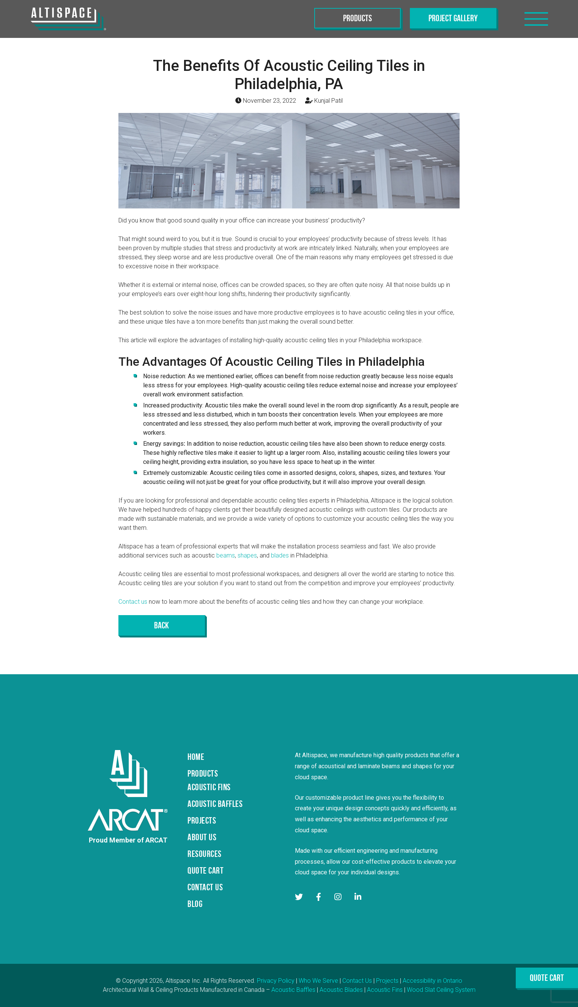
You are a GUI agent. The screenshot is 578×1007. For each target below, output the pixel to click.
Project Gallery (453, 18)
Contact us (132, 601)
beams (225, 555)
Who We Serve (318, 980)
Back (161, 625)
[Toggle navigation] (536, 19)
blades (280, 555)
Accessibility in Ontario (432, 980)
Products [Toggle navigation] (357, 18)
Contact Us (357, 980)
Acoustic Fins (385, 989)
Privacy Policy (276, 980)
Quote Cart (547, 978)
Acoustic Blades (341, 989)
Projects (387, 980)
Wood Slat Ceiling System (441, 989)
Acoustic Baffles (293, 989)
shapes (247, 555)
